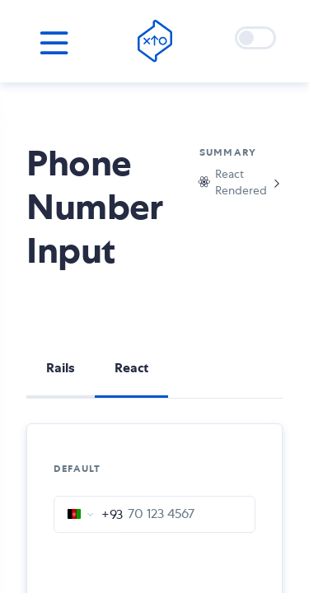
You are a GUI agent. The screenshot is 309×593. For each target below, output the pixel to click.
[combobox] (88, 514)
